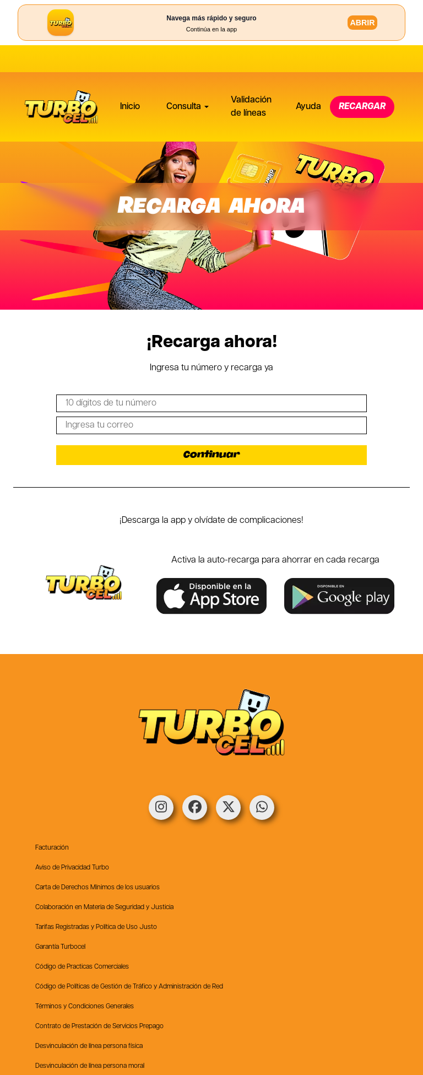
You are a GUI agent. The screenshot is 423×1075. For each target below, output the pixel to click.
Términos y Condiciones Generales (84, 1006)
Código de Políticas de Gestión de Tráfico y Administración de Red (129, 986)
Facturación (52, 847)
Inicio (130, 79)
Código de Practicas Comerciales (82, 966)
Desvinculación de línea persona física (89, 1046)
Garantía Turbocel (60, 946)
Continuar (211, 455)
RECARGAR (362, 79)
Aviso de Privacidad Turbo (72, 867)
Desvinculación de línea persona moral (89, 1065)
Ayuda (308, 79)
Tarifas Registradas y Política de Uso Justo (96, 927)
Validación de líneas (251, 79)
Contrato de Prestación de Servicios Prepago (99, 1026)
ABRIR (362, 22)
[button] (185, 80)
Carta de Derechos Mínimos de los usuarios (97, 887)
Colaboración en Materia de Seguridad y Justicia (104, 907)
